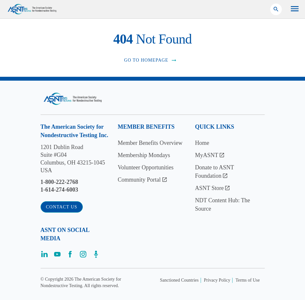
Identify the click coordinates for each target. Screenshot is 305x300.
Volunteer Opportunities (146, 167)
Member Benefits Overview (150, 143)
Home (202, 143)
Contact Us (61, 207)
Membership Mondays (144, 155)
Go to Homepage (150, 60)
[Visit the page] (44, 256)
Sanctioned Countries (179, 280)
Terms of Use (247, 280)
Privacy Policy (217, 280)
